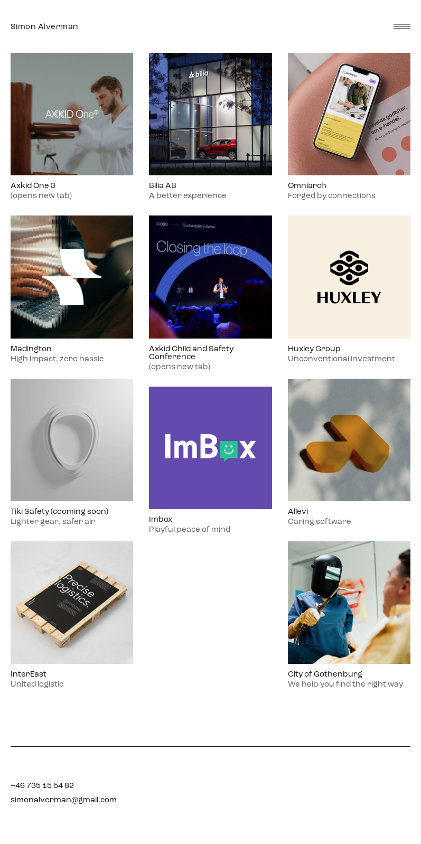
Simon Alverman (45, 27)
